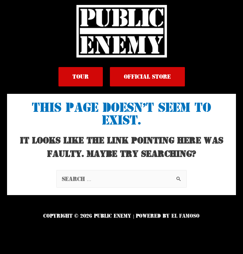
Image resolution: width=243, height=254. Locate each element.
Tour (81, 76)
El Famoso (186, 215)
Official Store (147, 76)
